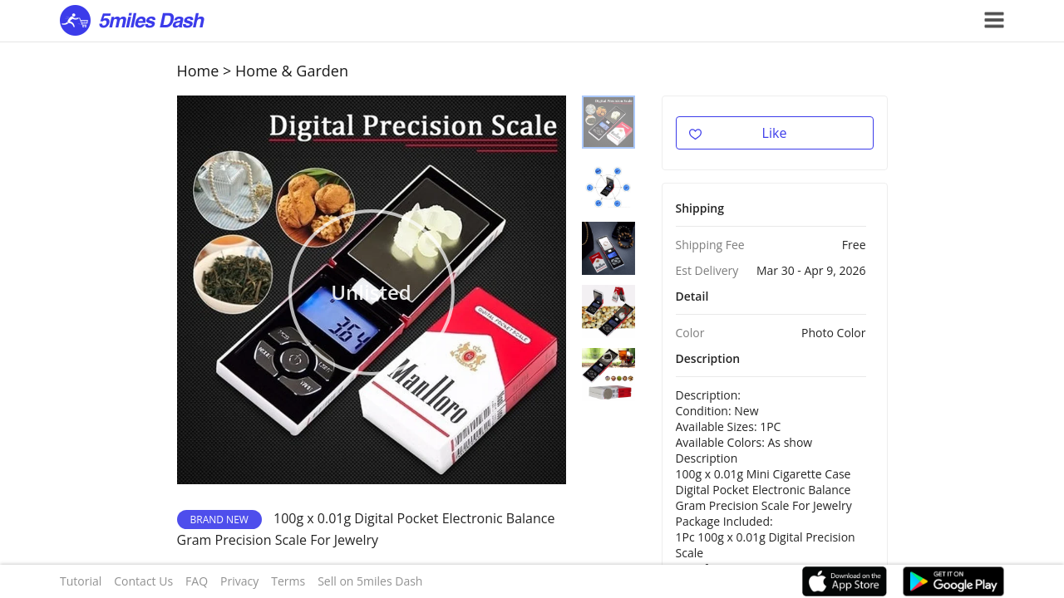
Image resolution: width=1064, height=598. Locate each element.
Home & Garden (291, 71)
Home (198, 71)
